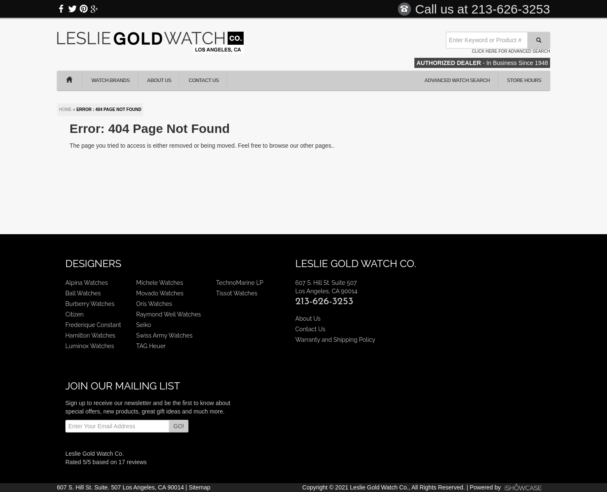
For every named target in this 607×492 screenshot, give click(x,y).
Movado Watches (159, 293)
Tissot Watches (237, 293)
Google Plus (94, 9)
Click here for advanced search (511, 51)
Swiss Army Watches (164, 335)
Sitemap (199, 487)
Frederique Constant (93, 325)
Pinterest (83, 9)
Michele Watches (159, 282)
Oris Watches (154, 303)
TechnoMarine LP (239, 282)
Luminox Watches (89, 346)
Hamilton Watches (90, 335)
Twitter (72, 9)
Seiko (143, 325)
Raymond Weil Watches (168, 314)
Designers (93, 263)
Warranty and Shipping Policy (335, 339)
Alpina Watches (86, 282)
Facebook (61, 9)
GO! (178, 426)
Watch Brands (110, 81)
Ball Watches (83, 293)
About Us (159, 81)
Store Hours (524, 81)
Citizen (74, 314)
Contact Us (203, 81)
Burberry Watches (89, 303)
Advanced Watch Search (457, 81)
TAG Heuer (151, 346)
